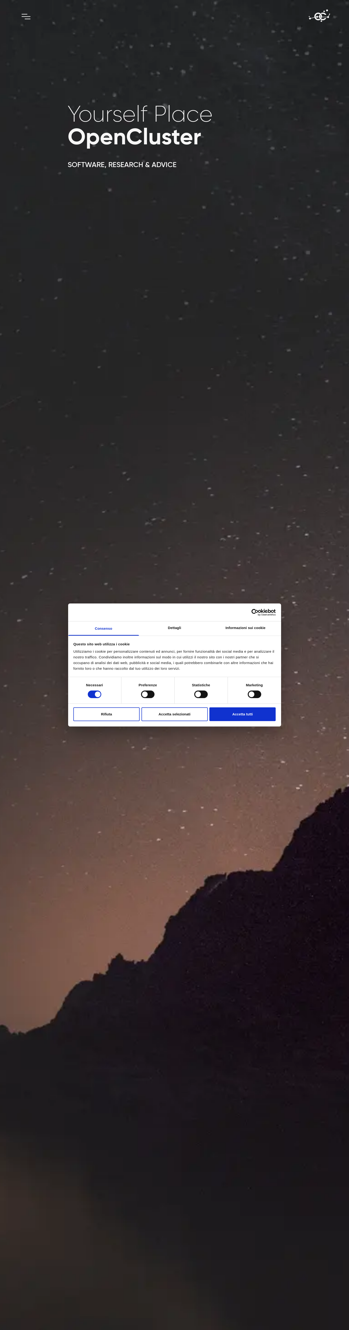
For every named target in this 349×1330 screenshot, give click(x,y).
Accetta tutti (242, 714)
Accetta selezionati (174, 714)
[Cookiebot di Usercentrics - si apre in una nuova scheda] (255, 612)
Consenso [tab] (103, 628)
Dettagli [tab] (174, 628)
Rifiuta (106, 714)
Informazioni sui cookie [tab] (245, 628)
